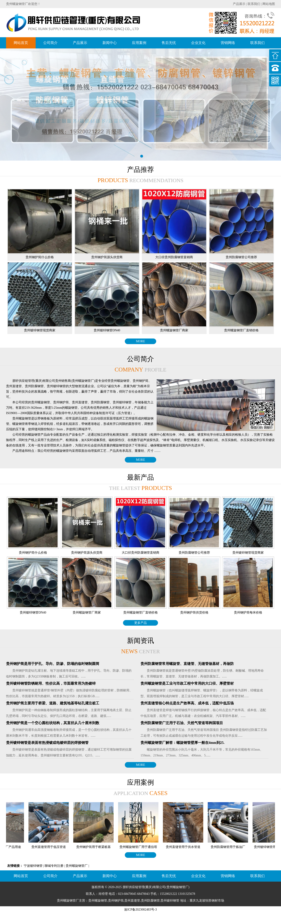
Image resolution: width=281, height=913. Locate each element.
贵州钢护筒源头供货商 (107, 257)
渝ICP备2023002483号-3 (140, 909)
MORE (140, 341)
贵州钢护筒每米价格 (248, 612)
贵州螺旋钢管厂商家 (174, 330)
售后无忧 (169, 43)
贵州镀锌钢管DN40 (107, 330)
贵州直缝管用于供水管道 (185, 847)
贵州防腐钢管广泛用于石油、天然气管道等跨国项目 (181, 723)
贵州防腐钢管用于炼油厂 (230, 847)
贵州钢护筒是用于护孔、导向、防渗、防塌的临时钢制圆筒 (52, 664)
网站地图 (268, 4)
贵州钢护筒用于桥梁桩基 (96, 847)
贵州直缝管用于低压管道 (51, 847)
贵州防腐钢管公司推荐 (241, 257)
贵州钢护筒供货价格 (194, 612)
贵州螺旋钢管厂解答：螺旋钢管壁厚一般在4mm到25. (182, 743)
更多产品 (140, 623)
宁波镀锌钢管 (33, 865)
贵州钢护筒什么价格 (40, 257)
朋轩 (126, 887)
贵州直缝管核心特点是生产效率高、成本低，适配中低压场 (187, 703)
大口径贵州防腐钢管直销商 (174, 257)
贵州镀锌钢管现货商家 (39, 330)
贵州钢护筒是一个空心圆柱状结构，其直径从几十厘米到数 (52, 723)
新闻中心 (109, 43)
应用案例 (139, 43)
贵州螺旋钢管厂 (77, 865)
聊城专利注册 (54, 865)
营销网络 (228, 43)
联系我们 (254, 4)
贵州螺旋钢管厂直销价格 (241, 330)
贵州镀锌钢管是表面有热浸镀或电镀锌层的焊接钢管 (47, 743)
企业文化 (198, 43)
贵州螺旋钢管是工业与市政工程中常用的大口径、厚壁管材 (187, 683)
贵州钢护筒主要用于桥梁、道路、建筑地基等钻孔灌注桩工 (52, 703)
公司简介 (50, 43)
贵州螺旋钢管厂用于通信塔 (141, 847)
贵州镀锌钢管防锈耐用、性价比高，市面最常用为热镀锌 (51, 683)
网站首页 (21, 43)
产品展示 (239, 4)
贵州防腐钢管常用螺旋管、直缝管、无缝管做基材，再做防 (187, 664)
